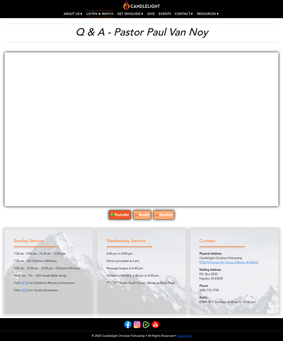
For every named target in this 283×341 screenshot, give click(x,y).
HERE (25, 283)
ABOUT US (73, 14)
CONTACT (184, 14)
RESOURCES (208, 14)
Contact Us (184, 336)
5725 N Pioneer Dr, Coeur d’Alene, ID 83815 (228, 262)
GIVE (151, 14)
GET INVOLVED (130, 14)
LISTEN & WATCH (100, 14)
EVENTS (165, 14)
